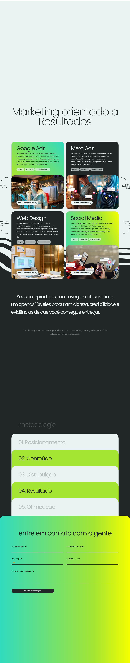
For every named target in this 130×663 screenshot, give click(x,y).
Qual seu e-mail (73, 559)
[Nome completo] (37, 550)
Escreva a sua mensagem (23, 571)
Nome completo (19, 546)
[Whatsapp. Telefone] (39, 562)
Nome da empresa (75, 546)
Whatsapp (17, 559)
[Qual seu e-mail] (92, 562)
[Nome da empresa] (92, 550)
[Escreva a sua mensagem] (65, 578)
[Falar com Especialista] (27, 203)
